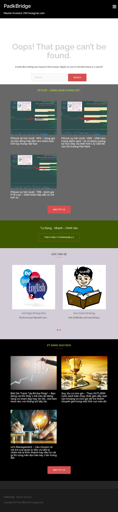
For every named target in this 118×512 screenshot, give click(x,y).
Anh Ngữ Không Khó (34, 313)
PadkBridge (17, 6)
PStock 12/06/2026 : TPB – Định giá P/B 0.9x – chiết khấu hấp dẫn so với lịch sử (32, 195)
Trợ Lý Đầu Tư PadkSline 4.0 (59, 237)
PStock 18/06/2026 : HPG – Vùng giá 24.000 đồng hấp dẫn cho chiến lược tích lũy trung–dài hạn (33, 141)
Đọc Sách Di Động (84, 313)
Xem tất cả (59, 209)
